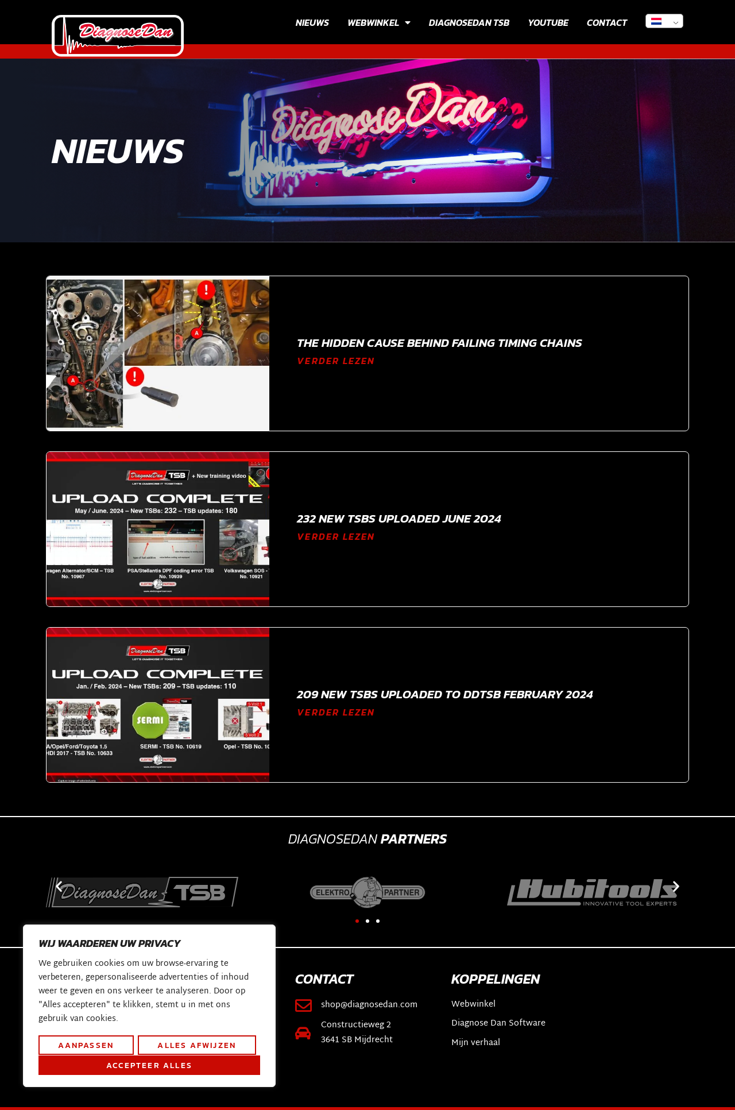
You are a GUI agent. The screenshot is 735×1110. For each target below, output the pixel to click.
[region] (149, 1007)
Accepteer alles (149, 1065)
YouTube (548, 22)
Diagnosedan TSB (469, 22)
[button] (59, 886)
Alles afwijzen (196, 1045)
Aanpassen (86, 1045)
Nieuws (312, 22)
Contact (607, 22)
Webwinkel (379, 22)
